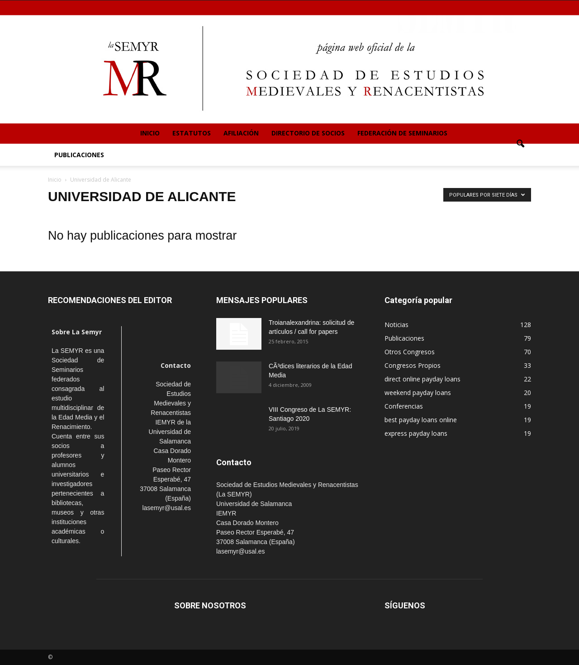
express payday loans (415, 433)
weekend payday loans (417, 392)
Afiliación (241, 133)
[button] (520, 144)
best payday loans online (420, 419)
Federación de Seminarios (402, 133)
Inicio (150, 133)
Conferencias (403, 406)
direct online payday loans (422, 379)
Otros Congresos (409, 351)
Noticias (396, 324)
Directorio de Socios (308, 133)
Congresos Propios (412, 365)
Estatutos (191, 133)
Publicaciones (79, 154)
